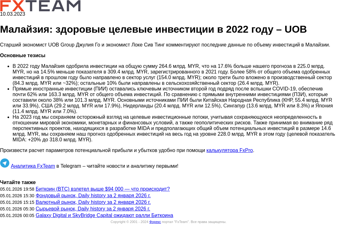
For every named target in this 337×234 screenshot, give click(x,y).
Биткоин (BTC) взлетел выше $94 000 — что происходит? (103, 189)
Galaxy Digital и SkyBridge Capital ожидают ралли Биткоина (104, 215)
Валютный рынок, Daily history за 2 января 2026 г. (93, 202)
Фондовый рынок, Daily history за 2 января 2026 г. (93, 195)
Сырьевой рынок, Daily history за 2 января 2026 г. (93, 208)
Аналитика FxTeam (33, 166)
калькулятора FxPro (230, 150)
